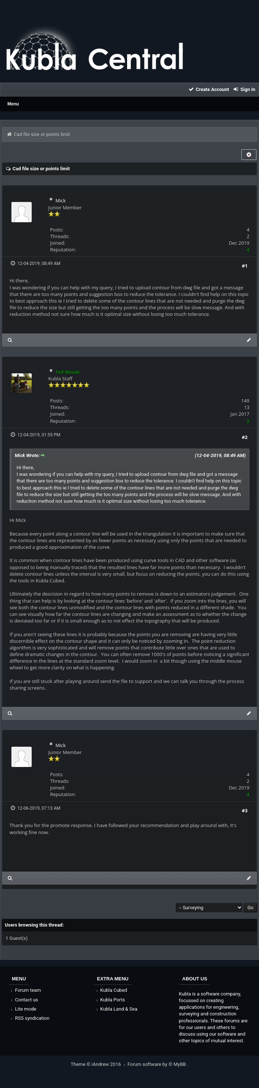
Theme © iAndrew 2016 (99, 1064)
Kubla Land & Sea (116, 1009)
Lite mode (23, 1009)
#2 (245, 437)
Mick (60, 200)
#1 (245, 265)
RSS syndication (29, 1018)
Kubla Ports (110, 999)
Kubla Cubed (111, 990)
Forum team (25, 990)
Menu (13, 104)
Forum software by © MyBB (157, 1064)
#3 (245, 810)
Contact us (24, 999)
